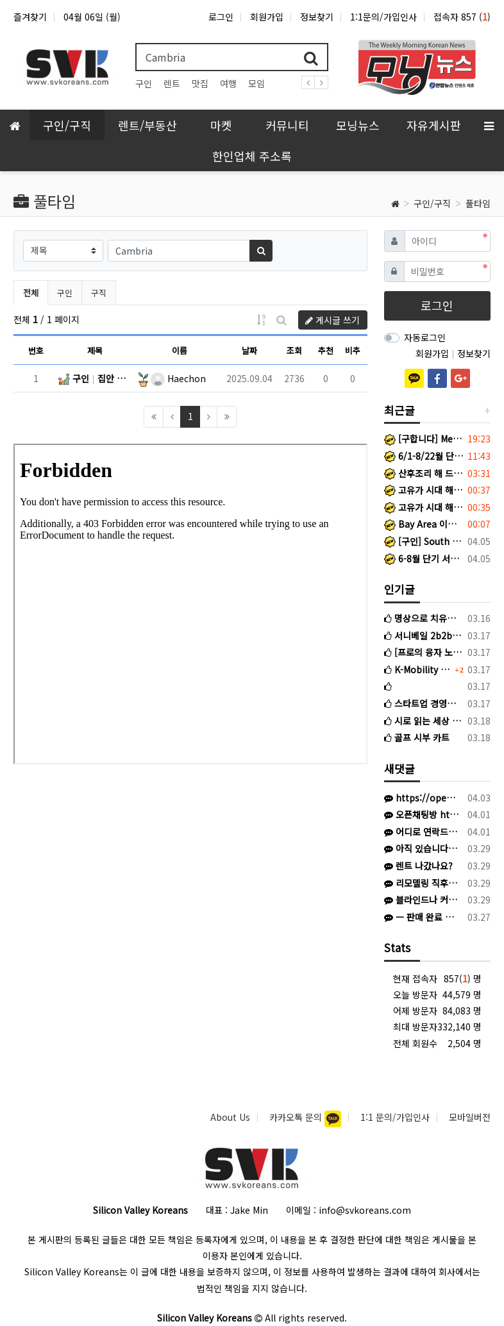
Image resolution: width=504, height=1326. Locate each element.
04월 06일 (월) (92, 16)
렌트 (172, 83)
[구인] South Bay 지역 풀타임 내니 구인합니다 (424, 541)
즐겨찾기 (30, 16)
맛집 (200, 83)
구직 (98, 293)
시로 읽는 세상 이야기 (424, 720)
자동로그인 (425, 337)
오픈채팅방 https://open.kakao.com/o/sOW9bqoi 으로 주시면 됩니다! (421, 814)
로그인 (220, 16)
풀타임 (478, 203)
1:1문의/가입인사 (383, 16)
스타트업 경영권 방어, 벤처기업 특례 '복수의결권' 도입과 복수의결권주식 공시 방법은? (424, 703)
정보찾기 (316, 16)
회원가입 (266, 16)
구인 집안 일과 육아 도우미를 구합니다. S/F (94, 378)
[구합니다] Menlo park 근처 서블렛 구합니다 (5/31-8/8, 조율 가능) (424, 438)
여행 (228, 83)
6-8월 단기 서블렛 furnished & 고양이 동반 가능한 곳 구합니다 (424, 558)
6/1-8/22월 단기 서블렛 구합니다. (424, 455)
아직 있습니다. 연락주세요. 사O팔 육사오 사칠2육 (421, 848)
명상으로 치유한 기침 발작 (424, 618)
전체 (30, 293)
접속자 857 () (462, 16)
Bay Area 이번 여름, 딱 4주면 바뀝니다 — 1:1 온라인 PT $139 (424, 523)
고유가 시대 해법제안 (424, 489)
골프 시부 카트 (416, 737)
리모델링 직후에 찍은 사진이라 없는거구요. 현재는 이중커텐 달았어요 (421, 883)
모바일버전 (470, 1117)
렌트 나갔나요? (418, 865)
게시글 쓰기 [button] (332, 320)
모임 (256, 83)
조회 (294, 350)
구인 (143, 83)
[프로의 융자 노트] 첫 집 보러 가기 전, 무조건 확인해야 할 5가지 (424, 652)
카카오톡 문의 (296, 1117)
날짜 (249, 350)
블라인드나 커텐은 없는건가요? (421, 899)
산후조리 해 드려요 (424, 473)
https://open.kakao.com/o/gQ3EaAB (421, 797)
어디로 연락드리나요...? (421, 831)
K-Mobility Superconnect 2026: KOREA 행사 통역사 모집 (418, 669)
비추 (352, 350)
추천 (325, 350)
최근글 (399, 410)
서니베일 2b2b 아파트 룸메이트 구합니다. (424, 635)
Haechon (178, 378)
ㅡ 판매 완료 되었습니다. (421, 917)
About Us (230, 1117)
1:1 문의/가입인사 (395, 1117)
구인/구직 (432, 203)
